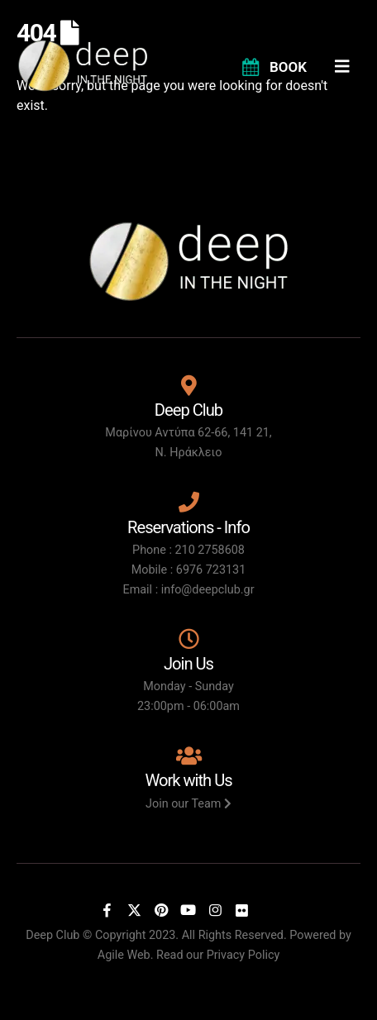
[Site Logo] (83, 66)
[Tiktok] (268, 910)
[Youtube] (188, 910)
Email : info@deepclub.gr (188, 590)
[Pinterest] (161, 910)
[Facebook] (107, 910)
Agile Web (124, 955)
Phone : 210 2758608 (188, 550)
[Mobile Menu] (347, 66)
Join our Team (188, 804)
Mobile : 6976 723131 (188, 570)
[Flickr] (242, 910)
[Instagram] (215, 910)
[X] (134, 910)
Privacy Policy (243, 955)
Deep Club (52, 935)
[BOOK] (273, 66)
